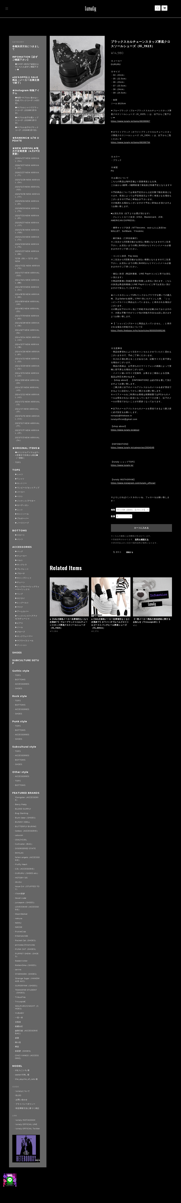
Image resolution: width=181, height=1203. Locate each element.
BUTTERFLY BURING (25, 826)
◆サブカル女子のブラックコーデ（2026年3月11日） (27, 128)
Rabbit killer (21, 961)
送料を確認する (142, 539)
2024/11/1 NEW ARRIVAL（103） (27, 274)
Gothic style (20, 671)
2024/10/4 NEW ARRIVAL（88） (27, 281)
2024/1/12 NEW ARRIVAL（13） (27, 403)
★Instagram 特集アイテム (25, 92)
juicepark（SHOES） (25, 902)
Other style (20, 772)
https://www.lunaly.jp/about (125, 430)
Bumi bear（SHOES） (26, 818)
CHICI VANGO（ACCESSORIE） (27, 1056)
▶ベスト (19, 496)
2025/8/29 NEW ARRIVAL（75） (27, 209)
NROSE (18, 927)
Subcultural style (24, 746)
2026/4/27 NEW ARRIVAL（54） (27, 159)
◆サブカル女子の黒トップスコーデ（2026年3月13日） (27, 120)
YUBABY (19, 1013)
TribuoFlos (20, 997)
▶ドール (19, 627)
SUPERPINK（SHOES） (26, 985)
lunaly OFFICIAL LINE (26, 1124)
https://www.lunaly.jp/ (122, 465)
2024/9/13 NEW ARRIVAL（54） (27, 288)
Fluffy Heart (21, 864)
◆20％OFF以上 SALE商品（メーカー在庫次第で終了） (25, 80)
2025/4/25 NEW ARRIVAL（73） (27, 238)
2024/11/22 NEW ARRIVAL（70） (27, 267)
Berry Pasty (21, 804)
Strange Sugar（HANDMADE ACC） (27, 979)
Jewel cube (20, 898)
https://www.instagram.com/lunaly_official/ (133, 483)
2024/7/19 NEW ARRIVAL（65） (27, 317)
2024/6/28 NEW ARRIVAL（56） (27, 324)
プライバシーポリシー (25, 1104)
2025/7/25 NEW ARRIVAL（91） (27, 217)
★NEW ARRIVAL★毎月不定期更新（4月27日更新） (26, 151)
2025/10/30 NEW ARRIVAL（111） (27, 195)
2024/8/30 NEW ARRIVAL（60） (27, 295)
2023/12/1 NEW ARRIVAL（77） (27, 424)
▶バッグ (19, 551)
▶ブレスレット (22, 569)
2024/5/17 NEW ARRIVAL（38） (27, 345)
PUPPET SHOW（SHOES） (27, 955)
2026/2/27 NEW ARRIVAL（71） (27, 173)
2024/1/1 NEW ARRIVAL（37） (27, 410)
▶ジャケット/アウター (25, 501)
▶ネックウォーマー (24, 636)
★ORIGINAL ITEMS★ (26, 448)
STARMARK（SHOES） (26, 974)
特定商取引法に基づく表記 (27, 1108)
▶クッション (21, 645)
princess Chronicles (25, 945)
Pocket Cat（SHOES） (26, 940)
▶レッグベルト (22, 603)
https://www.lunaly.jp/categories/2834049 (132, 447)
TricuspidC (20, 1001)
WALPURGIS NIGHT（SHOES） (26, 1007)
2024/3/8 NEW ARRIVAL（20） (27, 381)
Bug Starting (21, 813)
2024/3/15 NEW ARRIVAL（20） (27, 374)
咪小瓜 (18, 1042)
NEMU (18, 923)
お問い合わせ (21, 1100)
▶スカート (20, 535)
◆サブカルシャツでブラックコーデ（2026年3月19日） (27, 110)
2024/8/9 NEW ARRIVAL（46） (27, 302)
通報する (129, 552)
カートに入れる (141, 528)
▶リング (19, 594)
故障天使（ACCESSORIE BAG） (26, 1032)
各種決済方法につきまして (25, 48)
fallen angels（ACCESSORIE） (27, 858)
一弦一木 (19, 1017)
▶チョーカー (21, 556)
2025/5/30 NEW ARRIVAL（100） (27, 231)
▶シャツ (19, 474)
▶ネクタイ (20, 598)
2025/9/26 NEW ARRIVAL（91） (27, 202)
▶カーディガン (22, 505)
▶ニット (19, 510)
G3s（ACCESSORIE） (25, 869)
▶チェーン (20, 582)
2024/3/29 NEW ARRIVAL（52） (27, 367)
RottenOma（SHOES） (26, 965)
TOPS (18, 462)
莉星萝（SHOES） (23, 1051)
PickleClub (20, 931)
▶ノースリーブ (22, 523)
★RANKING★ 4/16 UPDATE (25, 139)
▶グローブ (20, 632)
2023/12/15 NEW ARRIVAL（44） (27, 417)
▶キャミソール (22, 514)
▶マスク (19, 607)
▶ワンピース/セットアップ (27, 487)
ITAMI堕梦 (20, 893)
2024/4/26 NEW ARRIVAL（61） (27, 353)
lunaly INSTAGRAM (25, 1120)
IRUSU (18, 882)
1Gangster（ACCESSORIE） (27, 798)
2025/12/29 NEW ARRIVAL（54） (27, 181)
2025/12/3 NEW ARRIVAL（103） (27, 188)
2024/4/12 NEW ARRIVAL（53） (27, 360)
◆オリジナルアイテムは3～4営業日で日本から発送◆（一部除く (27, 455)
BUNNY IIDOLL (22, 822)
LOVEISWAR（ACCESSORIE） (27, 908)
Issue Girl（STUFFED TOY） (27, 887)
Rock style (19, 696)
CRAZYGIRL (21, 840)
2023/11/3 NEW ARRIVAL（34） (27, 438)
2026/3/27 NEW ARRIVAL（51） (27, 166)
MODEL (17, 1066)
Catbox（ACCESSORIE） (27, 831)
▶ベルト (19, 560)
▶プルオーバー (22, 518)
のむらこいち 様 (22, 1070)
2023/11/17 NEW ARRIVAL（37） (27, 431)
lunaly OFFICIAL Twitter (28, 1128)
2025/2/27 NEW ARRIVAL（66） (27, 252)
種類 (113, 510)
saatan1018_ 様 (22, 1075)
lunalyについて (23, 1091)
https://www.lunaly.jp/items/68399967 (130, 121)
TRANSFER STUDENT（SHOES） (26, 991)
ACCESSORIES (22, 547)
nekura (18, 918)
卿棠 (17, 1046)
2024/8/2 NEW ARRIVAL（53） (27, 309)
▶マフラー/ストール (24, 640)
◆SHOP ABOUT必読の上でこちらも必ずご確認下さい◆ (27, 67)
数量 (113, 516)
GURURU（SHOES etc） (27, 873)
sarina (18, 969)
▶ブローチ (20, 573)
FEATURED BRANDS (25, 793)
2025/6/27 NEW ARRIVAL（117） (27, 224)
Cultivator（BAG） (24, 844)
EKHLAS (19, 853)
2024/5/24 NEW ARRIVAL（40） (27, 338)
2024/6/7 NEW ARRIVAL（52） (27, 331)
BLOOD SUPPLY (23, 809)
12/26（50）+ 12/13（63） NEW (27, 259)
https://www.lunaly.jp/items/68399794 (130, 142)
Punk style (19, 721)
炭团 (17, 1038)
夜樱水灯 (19, 1026)
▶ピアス (19, 623)
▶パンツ (19, 539)
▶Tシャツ (19, 479)
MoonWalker (21, 914)
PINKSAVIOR (21, 936)
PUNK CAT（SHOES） (26, 949)
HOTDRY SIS (21, 878)
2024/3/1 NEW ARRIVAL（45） (27, 388)
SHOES (17, 652)
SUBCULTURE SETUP (25, 662)
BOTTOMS (19, 530)
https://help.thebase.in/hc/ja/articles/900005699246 (138, 330)
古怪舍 (18, 1022)
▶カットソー (21, 483)
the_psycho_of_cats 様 (26, 1079)
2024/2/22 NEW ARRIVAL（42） (27, 395)
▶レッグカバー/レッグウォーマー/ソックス (27, 587)
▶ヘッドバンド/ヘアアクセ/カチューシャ (26, 617)
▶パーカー (20, 492)
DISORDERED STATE (25, 848)
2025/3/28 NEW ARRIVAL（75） (27, 245)
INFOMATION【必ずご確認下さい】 (25, 58)
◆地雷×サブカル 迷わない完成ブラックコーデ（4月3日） (27, 100)
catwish (19, 835)
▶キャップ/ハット (23, 578)
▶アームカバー (22, 611)
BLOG (18, 1095)
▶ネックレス (21, 564)
